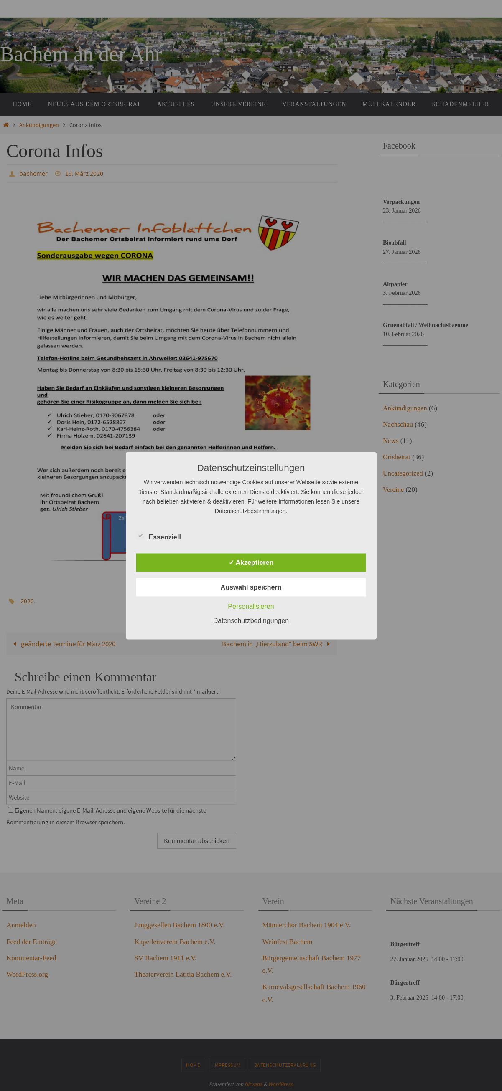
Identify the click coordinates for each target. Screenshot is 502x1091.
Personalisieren (251, 606)
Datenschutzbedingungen (251, 620)
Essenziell (158, 535)
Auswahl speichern (251, 586)
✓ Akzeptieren (251, 562)
